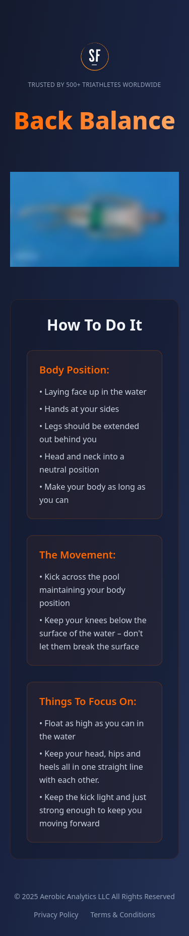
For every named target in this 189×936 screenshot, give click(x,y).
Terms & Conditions (122, 914)
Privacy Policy (56, 914)
